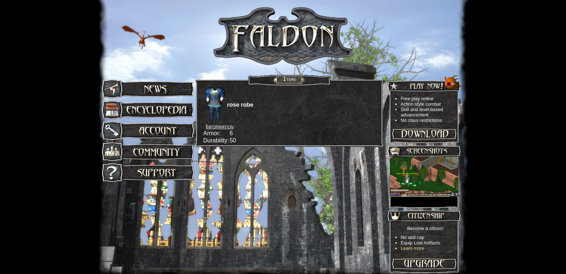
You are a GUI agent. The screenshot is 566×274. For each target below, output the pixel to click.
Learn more (412, 248)
